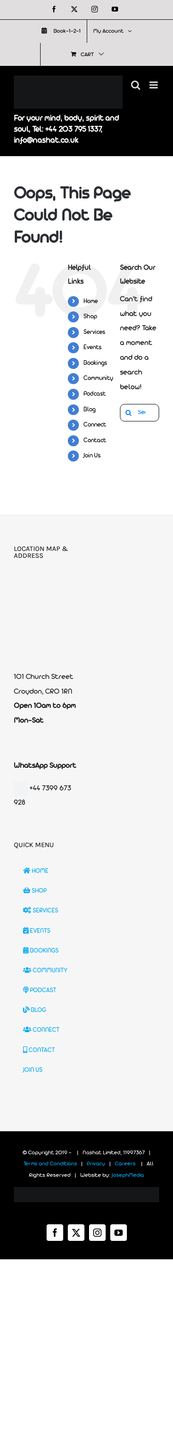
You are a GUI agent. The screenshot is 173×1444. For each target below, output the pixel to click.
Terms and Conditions (50, 1164)
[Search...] (139, 412)
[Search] (128, 412)
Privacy (96, 1164)
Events (92, 347)
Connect (95, 424)
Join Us (92, 455)
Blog (89, 409)
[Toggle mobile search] (135, 85)
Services (94, 332)
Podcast (95, 394)
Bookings (95, 363)
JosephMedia (128, 1175)
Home (91, 301)
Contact (95, 440)
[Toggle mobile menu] (154, 85)
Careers (125, 1164)
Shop (90, 316)
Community (98, 378)
